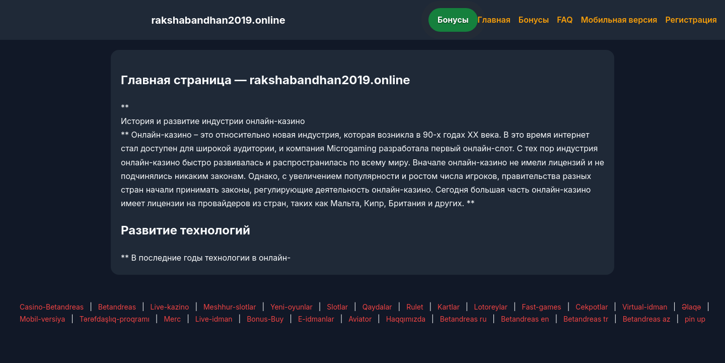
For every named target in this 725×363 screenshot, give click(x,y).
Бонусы (453, 20)
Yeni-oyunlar (291, 306)
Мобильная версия (619, 20)
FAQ (564, 20)
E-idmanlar (316, 319)
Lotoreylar (491, 306)
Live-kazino (170, 306)
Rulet (414, 306)
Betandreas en (525, 319)
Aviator (360, 319)
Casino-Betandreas (52, 306)
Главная (494, 20)
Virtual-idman (644, 306)
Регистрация (691, 20)
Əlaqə (691, 306)
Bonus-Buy (265, 319)
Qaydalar (377, 306)
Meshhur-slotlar (229, 306)
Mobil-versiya (42, 319)
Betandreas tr (585, 319)
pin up (695, 319)
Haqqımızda (405, 319)
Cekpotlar (591, 306)
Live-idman (214, 319)
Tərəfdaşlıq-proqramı (115, 319)
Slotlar (337, 306)
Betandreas (117, 306)
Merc (172, 319)
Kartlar (449, 306)
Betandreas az (647, 319)
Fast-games (541, 306)
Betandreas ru (463, 319)
